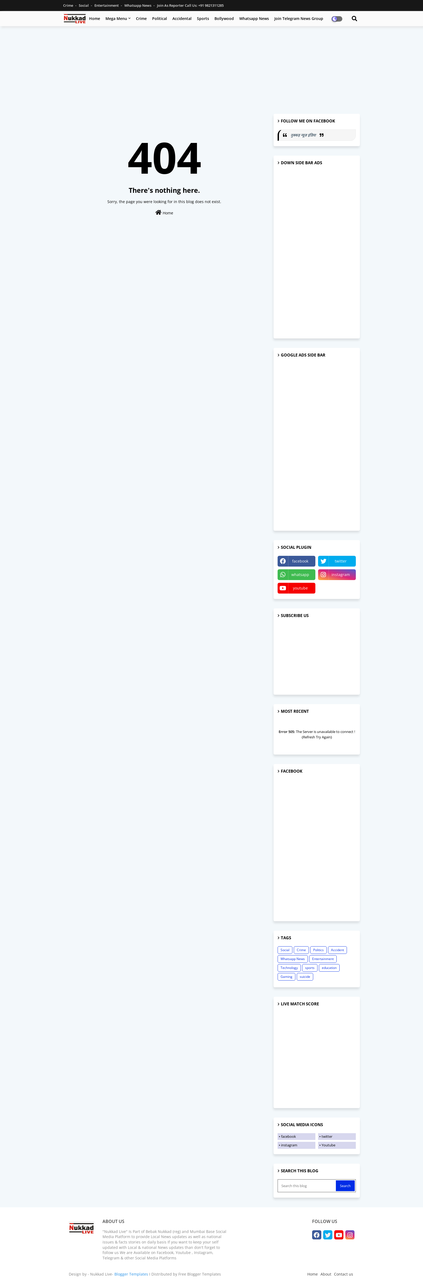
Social (84, 5)
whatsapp (300, 574)
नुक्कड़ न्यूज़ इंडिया (304, 135)
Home (94, 18)
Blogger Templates (131, 1274)
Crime (68, 5)
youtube (300, 588)
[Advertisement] (211, 69)
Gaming (286, 976)
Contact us (343, 1274)
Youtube (328, 1145)
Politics (318, 950)
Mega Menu (116, 18)
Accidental (182, 18)
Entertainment (107, 5)
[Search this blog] (307, 1185)
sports (310, 967)
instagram (341, 574)
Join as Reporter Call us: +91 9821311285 (190, 5)
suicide (305, 976)
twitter (341, 561)
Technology (289, 967)
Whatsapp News (138, 5)
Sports (203, 18)
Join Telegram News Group (298, 18)
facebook (300, 561)
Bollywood (224, 18)
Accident (337, 950)
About (325, 1274)
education (329, 967)
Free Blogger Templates (199, 1274)
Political (159, 18)
